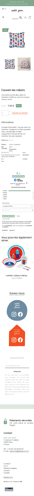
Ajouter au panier (20, 112)
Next (32, 70)
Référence (4, 140)
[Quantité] (5, 113)
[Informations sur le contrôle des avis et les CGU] (26, 183)
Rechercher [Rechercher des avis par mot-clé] (17, 210)
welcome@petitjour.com (19, 451)
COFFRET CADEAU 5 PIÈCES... (17, 276)
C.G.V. (6, 466)
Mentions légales (10, 468)
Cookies (7, 473)
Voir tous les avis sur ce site (18, 187)
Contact (7, 470)
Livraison (7, 464)
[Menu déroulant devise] (4, 9)
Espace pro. (8, 477)
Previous (2, 70)
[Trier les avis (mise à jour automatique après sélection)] (18, 206)
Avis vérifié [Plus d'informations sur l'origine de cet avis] (7, 219)
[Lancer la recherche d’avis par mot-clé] (32, 210)
